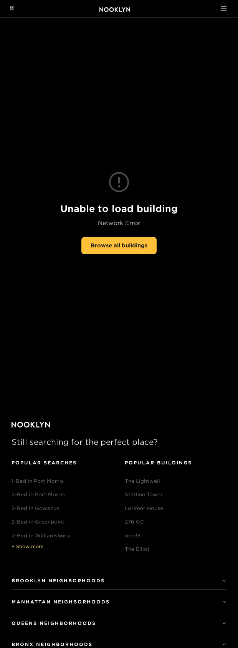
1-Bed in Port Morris (38, 481)
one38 (133, 536)
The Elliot (137, 549)
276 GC (134, 522)
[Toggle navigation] (224, 8)
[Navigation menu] (11, 8)
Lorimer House (144, 508)
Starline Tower (144, 494)
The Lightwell (142, 481)
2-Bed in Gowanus (35, 508)
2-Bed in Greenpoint (38, 522)
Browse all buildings (119, 245)
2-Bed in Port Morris (38, 494)
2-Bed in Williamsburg (41, 536)
